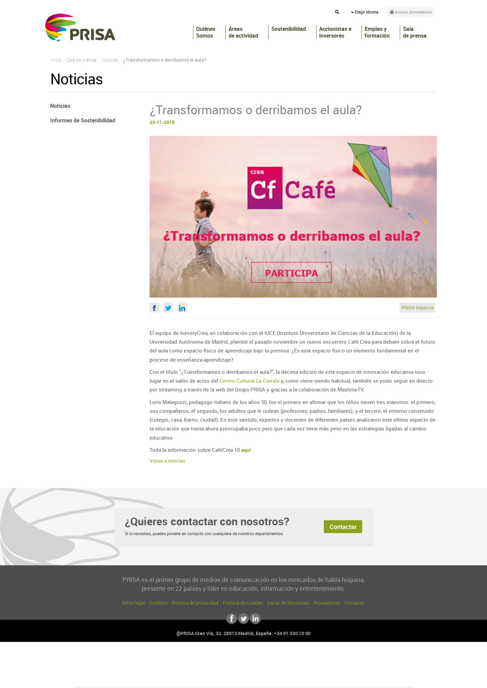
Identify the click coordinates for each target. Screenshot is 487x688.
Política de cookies (243, 603)
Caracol (364, 658)
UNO (212, 668)
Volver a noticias (167, 461)
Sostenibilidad (288, 29)
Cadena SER (295, 658)
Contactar (343, 527)
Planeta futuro (333, 668)
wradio (232, 668)
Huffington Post (175, 668)
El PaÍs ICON (257, 678)
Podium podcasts (228, 678)
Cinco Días (258, 668)
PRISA (80, 27)
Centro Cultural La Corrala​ (249, 380)
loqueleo (316, 678)
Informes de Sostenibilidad (82, 120)
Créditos (159, 603)
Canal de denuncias (288, 603)
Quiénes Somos (205, 32)
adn (339, 658)
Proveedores (326, 603)
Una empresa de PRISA (105, 663)
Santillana (230, 658)
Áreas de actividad (243, 32)
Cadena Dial (283, 668)
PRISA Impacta (417, 307)
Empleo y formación (377, 32)
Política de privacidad (195, 603)
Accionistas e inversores (335, 32)
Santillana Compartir (266, 658)
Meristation (348, 678)
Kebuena (358, 668)
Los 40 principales (198, 658)
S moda (286, 678)
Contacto (354, 603)
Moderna (195, 678)
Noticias (60, 105)
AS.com (317, 658)
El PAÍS (166, 658)
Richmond (161, 678)
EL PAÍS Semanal (308, 668)
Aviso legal (133, 603)
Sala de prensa (415, 32)
